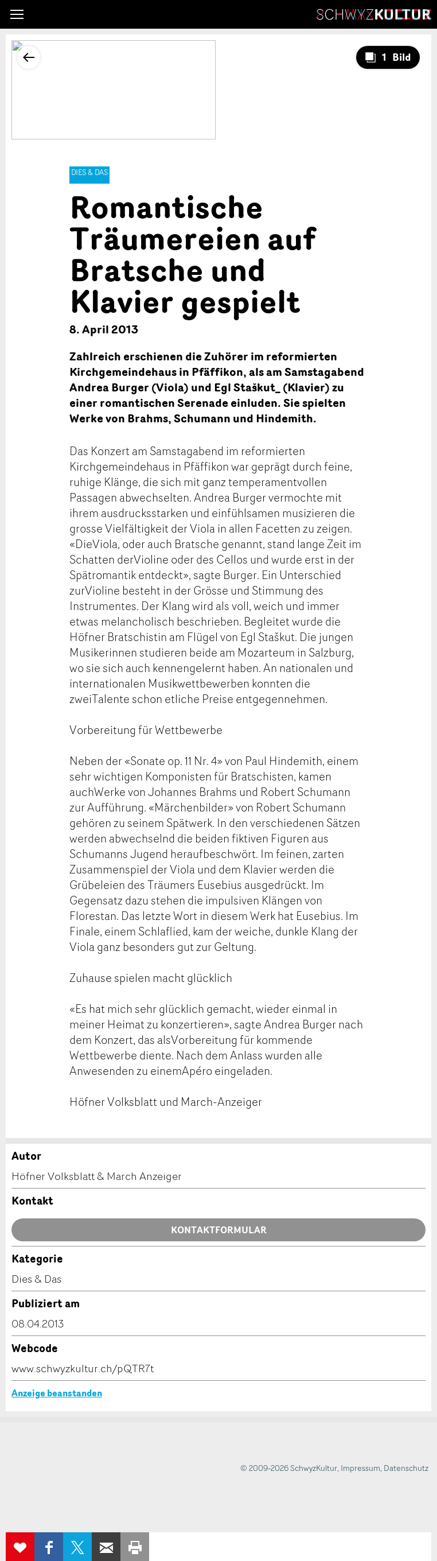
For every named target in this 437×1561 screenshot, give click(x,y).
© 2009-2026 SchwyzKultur (288, 1467)
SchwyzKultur (374, 14)
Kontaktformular (219, 1230)
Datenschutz (406, 1467)
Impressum (360, 1467)
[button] (17, 14)
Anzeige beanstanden (56, 1393)
